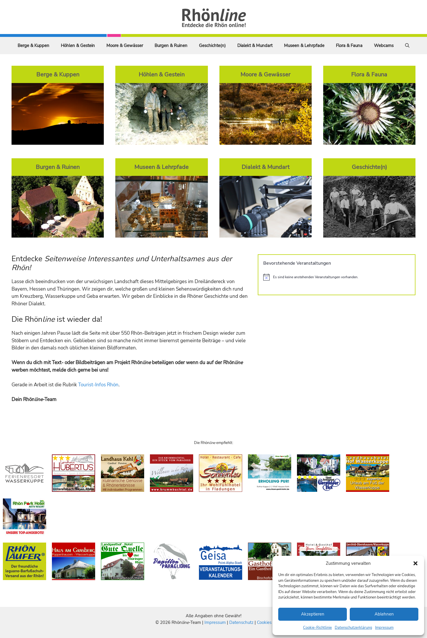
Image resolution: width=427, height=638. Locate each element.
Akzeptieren (312, 614)
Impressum (384, 627)
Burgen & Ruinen (171, 45)
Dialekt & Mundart (254, 45)
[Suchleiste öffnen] (407, 45)
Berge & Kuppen (33, 45)
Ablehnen (384, 614)
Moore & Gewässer (124, 45)
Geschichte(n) (212, 45)
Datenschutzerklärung (353, 627)
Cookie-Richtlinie (317, 627)
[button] (415, 563)
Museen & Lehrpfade (304, 45)
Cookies (264, 622)
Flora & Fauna (349, 45)
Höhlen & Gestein (78, 45)
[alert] (336, 277)
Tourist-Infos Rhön (98, 384)
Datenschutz (241, 622)
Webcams (384, 45)
